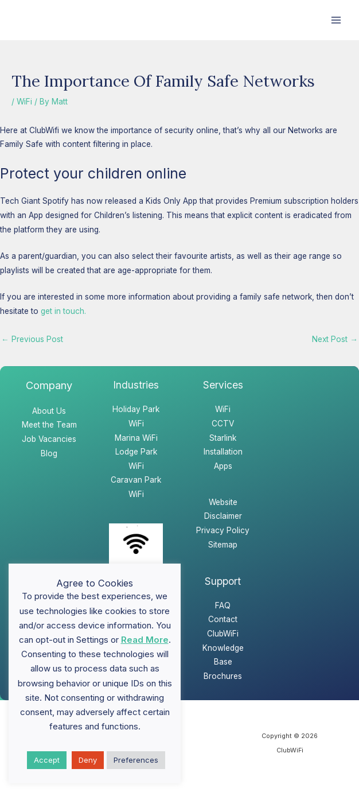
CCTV (223, 423)
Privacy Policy (222, 530)
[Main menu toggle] (336, 20)
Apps (223, 466)
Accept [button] (47, 759)
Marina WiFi (136, 437)
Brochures (223, 676)
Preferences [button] (136, 759)
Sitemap (222, 544)
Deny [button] (88, 759)
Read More (145, 639)
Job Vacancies (49, 439)
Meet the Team (49, 424)
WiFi (24, 101)
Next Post (335, 339)
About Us (49, 411)
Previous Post (32, 339)
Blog (49, 453)
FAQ (223, 605)
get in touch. (63, 311)
